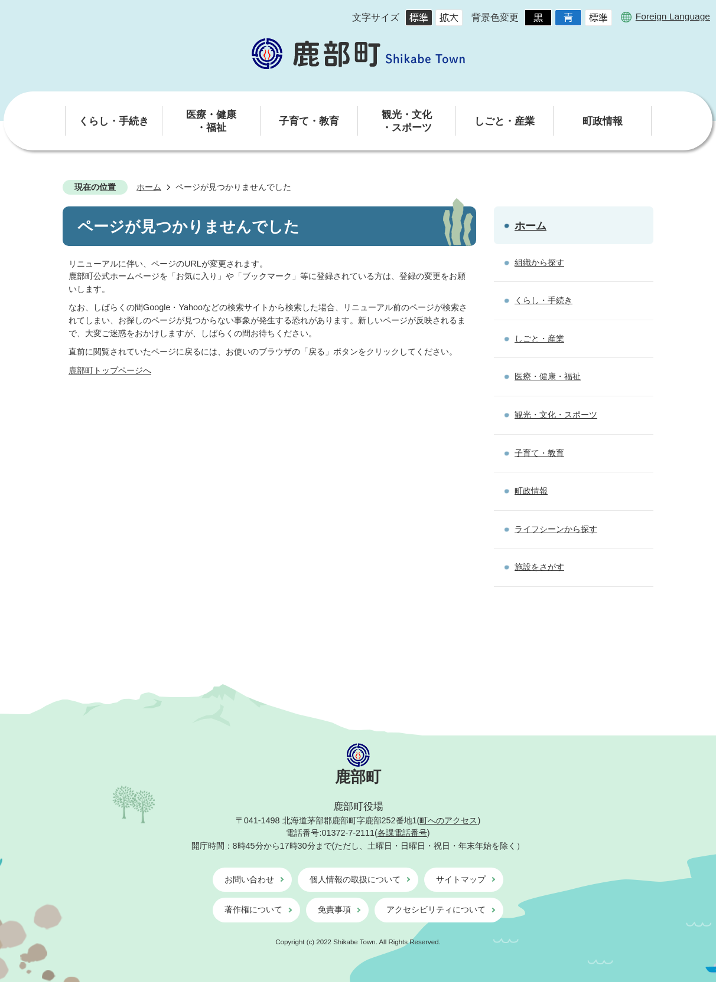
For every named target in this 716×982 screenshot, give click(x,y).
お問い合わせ (249, 879)
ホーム (148, 187)
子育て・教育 (539, 453)
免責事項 (334, 909)
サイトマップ (461, 879)
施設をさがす (539, 567)
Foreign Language (673, 16)
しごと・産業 (539, 338)
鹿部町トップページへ (110, 370)
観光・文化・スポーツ (556, 414)
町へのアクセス (448, 820)
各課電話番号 (402, 833)
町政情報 (531, 490)
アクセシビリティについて (436, 909)
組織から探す (539, 262)
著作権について (253, 909)
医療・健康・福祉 (548, 376)
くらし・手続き (543, 300)
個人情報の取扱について (355, 879)
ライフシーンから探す (556, 529)
